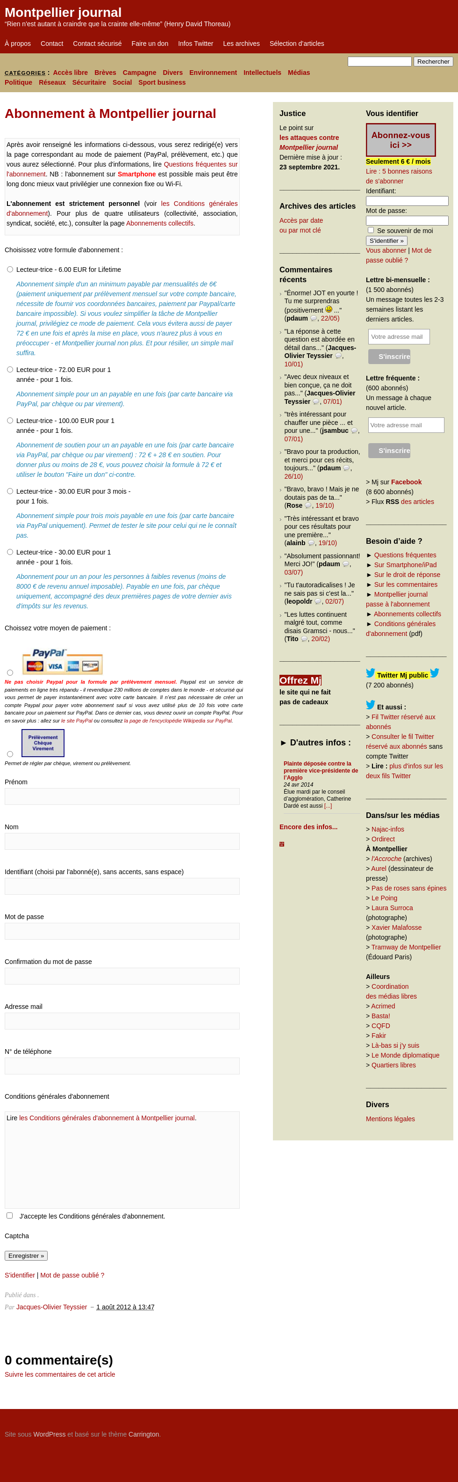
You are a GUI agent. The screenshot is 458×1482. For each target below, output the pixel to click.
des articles (417, 501)
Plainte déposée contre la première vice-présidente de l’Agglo (321, 770)
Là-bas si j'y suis (395, 1045)
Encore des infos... (308, 827)
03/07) (294, 572)
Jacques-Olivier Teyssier (51, 1307)
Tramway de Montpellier (406, 947)
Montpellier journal (63, 12)
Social (122, 82)
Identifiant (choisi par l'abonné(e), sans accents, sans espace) (94, 872)
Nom (12, 827)
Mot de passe (24, 916)
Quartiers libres (394, 1065)
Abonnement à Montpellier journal (110, 113)
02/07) (334, 601)
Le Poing (384, 898)
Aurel (378, 868)
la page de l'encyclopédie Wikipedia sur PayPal (178, 720)
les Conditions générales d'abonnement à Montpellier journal (106, 1118)
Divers (173, 72)
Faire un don (150, 43)
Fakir (379, 1035)
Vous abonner (386, 250)
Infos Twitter (195, 43)
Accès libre (70, 72)
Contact (52, 43)
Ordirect (383, 839)
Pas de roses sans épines (409, 888)
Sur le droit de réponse (407, 574)
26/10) (294, 476)
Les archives (241, 43)
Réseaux (52, 82)
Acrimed (383, 1006)
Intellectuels (262, 72)
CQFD (381, 1025)
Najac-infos (388, 829)
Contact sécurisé (97, 43)
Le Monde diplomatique (406, 1055)
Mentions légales (390, 1119)
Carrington (144, 1434)
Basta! (381, 1016)
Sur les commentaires (405, 584)
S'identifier (20, 1275)
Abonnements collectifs (159, 223)
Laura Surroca (392, 908)
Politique (18, 82)
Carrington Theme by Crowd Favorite (394, 1431)
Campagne (140, 72)
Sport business (162, 82)
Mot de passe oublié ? (72, 1275)
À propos (18, 43)
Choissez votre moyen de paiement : (58, 628)
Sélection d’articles (297, 43)
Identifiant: (381, 191)
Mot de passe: (386, 210)
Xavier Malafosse (397, 927)
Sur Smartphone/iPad (405, 565)
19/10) (324, 505)
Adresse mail (24, 1006)
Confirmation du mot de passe (48, 961)
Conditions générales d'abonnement (57, 1096)
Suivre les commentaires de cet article (60, 1374)
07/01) (332, 401)
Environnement (213, 72)
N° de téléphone (28, 1051)
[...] (328, 806)
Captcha (17, 1236)
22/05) (330, 318)
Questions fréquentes (405, 555)
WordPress (49, 1434)
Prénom (16, 782)
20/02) (320, 638)
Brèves (105, 72)
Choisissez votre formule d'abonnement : (64, 250)
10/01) (294, 364)
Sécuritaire (89, 82)
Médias (299, 72)
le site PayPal (77, 720)
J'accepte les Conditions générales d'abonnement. (92, 1216)
